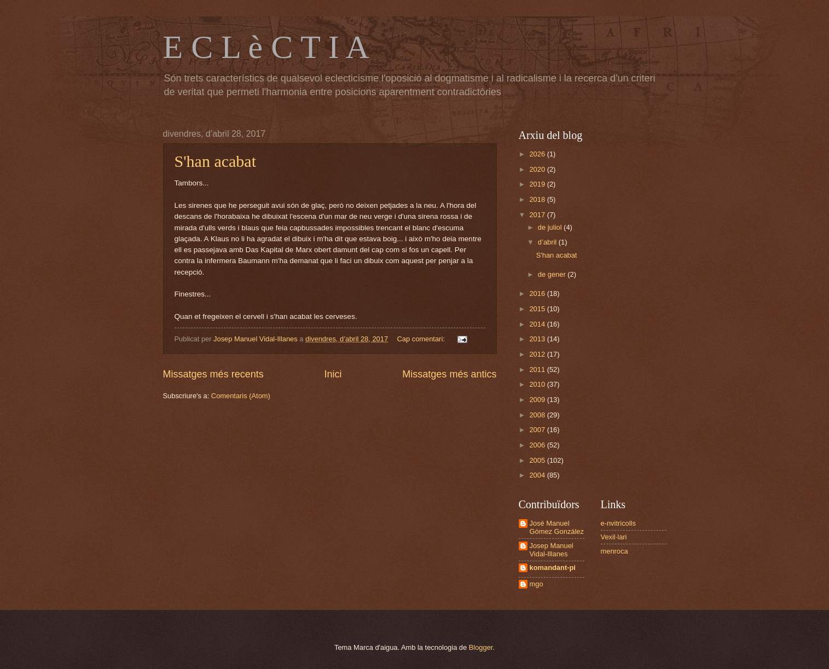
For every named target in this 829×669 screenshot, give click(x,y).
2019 (538, 184)
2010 (538, 384)
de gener (552, 274)
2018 (538, 199)
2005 (538, 460)
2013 (538, 339)
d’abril (548, 242)
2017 (538, 215)
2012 (538, 354)
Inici (332, 374)
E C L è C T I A (266, 47)
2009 (538, 399)
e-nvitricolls (618, 523)
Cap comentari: (422, 339)
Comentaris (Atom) (240, 396)
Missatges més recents (213, 374)
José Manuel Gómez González (557, 527)
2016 (538, 293)
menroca (614, 551)
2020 (538, 169)
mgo (536, 584)
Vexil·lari (614, 537)
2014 (538, 324)
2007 (538, 430)
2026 (538, 154)
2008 (538, 415)
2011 (538, 369)
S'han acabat (216, 161)
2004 (538, 475)
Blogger (481, 647)
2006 (538, 445)
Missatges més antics (449, 374)
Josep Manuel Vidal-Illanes (551, 550)
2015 (538, 309)
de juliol (551, 227)
